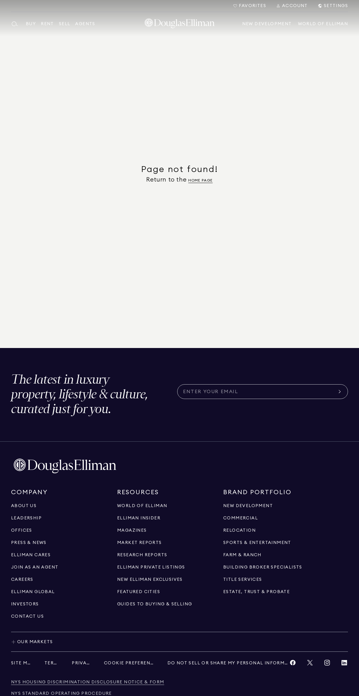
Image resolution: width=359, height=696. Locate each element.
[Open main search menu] (16, 24)
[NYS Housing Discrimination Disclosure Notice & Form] (87, 682)
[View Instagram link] (327, 664)
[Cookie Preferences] (129, 663)
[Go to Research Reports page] (142, 555)
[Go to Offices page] (21, 530)
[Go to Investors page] (25, 604)
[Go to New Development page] (248, 506)
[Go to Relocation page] (239, 530)
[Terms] (51, 663)
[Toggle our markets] (179, 641)
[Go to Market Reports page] (139, 543)
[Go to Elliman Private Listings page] (151, 567)
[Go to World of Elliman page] (142, 506)
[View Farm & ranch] (242, 555)
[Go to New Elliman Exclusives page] (150, 580)
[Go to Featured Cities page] (138, 592)
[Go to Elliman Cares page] (31, 555)
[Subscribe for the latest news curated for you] (259, 392)
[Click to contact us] (27, 616)
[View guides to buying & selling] (154, 604)
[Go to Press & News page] (29, 543)
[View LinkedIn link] (344, 664)
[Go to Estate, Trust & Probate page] (256, 592)
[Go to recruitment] (34, 567)
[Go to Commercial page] (240, 518)
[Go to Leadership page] (26, 518)
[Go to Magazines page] (132, 530)
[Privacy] (82, 663)
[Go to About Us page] (23, 506)
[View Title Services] (242, 580)
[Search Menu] (292, 6)
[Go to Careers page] (22, 580)
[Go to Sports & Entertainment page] (257, 543)
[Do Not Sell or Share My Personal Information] (228, 663)
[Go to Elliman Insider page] (138, 518)
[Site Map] (21, 663)
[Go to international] (33, 592)
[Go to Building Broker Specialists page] (262, 567)
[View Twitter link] (310, 664)
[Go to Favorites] (249, 6)
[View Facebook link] (292, 664)
